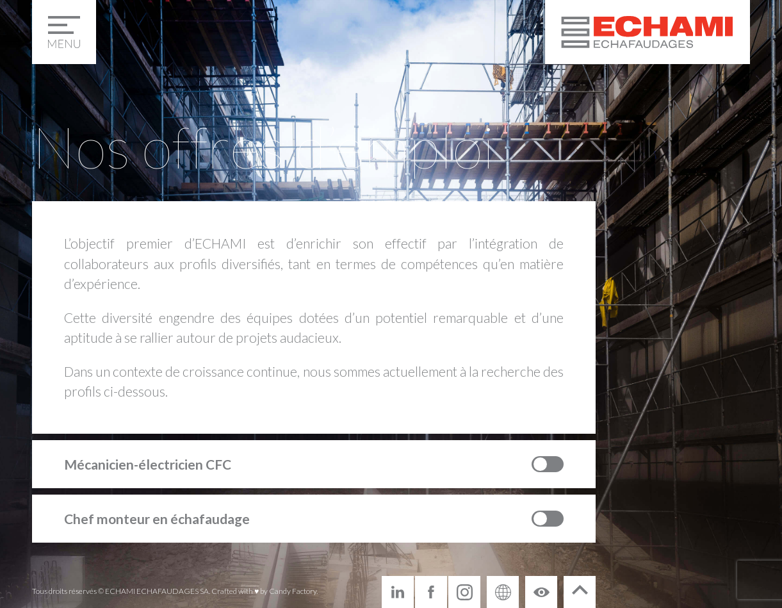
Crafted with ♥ (235, 591)
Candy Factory (292, 591)
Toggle (548, 464)
